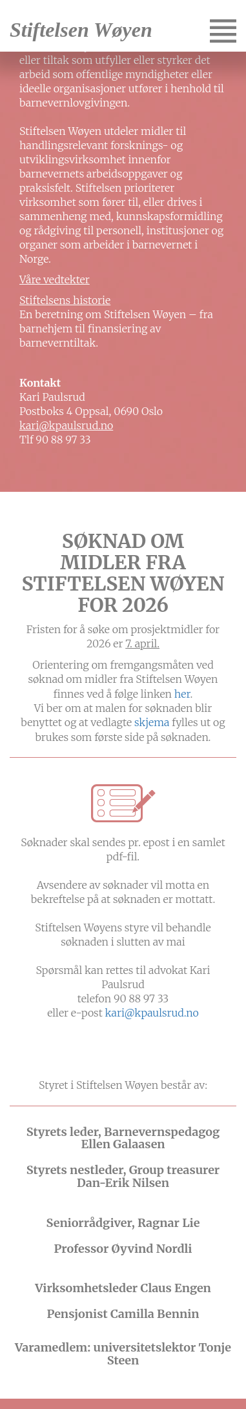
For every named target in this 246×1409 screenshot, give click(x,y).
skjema (151, 722)
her (182, 693)
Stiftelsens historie (64, 300)
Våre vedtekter (54, 279)
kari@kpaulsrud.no (66, 425)
